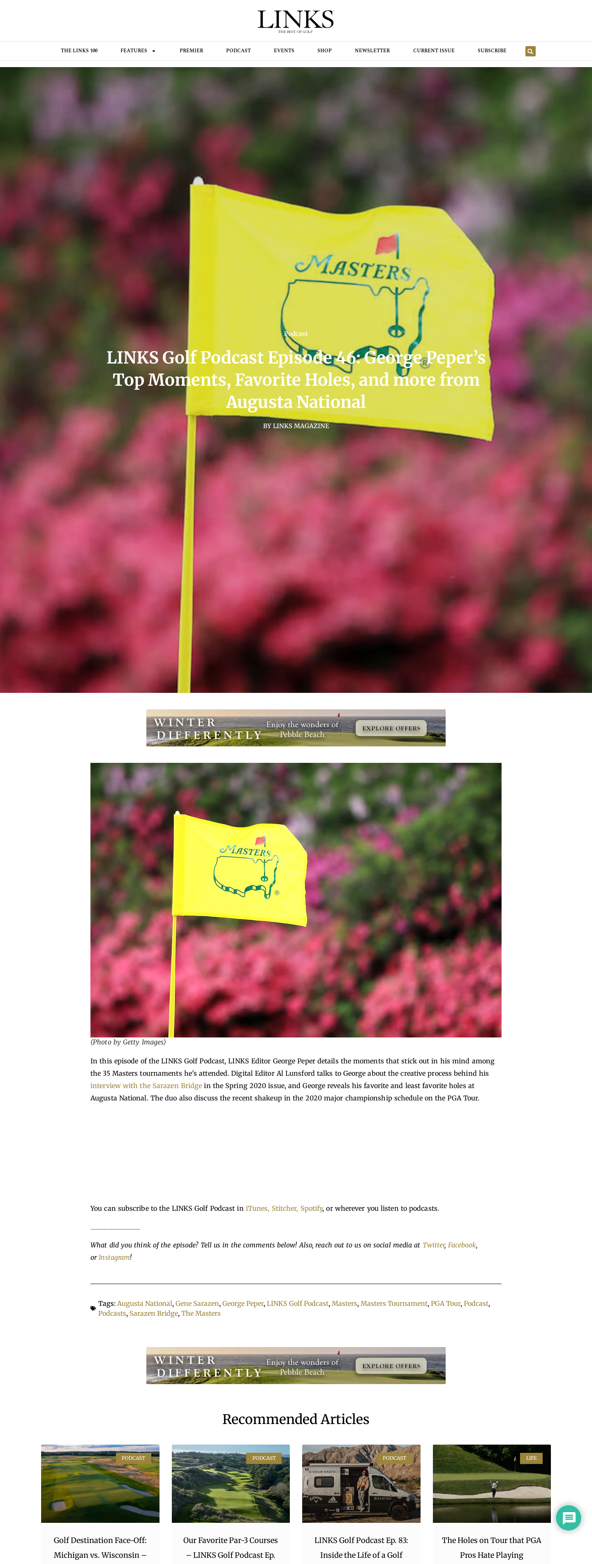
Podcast (238, 51)
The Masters (201, 1313)
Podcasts (112, 1313)
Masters (344, 1303)
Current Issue (434, 51)
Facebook (462, 1245)
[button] (530, 51)
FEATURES (138, 51)
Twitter (434, 1245)
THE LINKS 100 (79, 51)
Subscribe (492, 51)
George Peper (243, 1303)
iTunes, (259, 1208)
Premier (191, 51)
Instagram (114, 1257)
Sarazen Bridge (154, 1313)
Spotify (312, 1208)
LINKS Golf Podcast (297, 1303)
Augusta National (144, 1303)
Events (284, 51)
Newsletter (372, 51)
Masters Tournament (394, 1303)
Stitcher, (286, 1208)
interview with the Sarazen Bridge (146, 1086)
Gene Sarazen (197, 1303)
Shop (324, 51)
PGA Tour (445, 1303)
